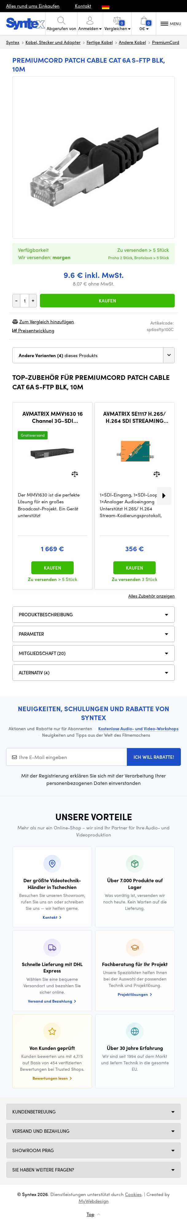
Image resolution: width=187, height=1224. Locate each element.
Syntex (12, 42)
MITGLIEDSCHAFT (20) (42, 653)
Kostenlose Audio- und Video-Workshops (138, 728)
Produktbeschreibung (46, 614)
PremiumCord (165, 42)
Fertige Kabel (100, 42)
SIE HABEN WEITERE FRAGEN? (43, 1169)
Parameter (31, 633)
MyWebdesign (94, 1201)
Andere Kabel (132, 42)
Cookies (133, 1194)
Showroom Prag (33, 1150)
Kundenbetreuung (34, 1111)
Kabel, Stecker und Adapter (52, 42)
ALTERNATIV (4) (34, 672)
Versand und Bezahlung (40, 1131)
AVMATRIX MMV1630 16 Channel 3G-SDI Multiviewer (52, 417)
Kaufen (107, 300)
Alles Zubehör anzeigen (151, 596)
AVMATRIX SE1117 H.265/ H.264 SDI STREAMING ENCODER (134, 417)
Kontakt (83, 5)
